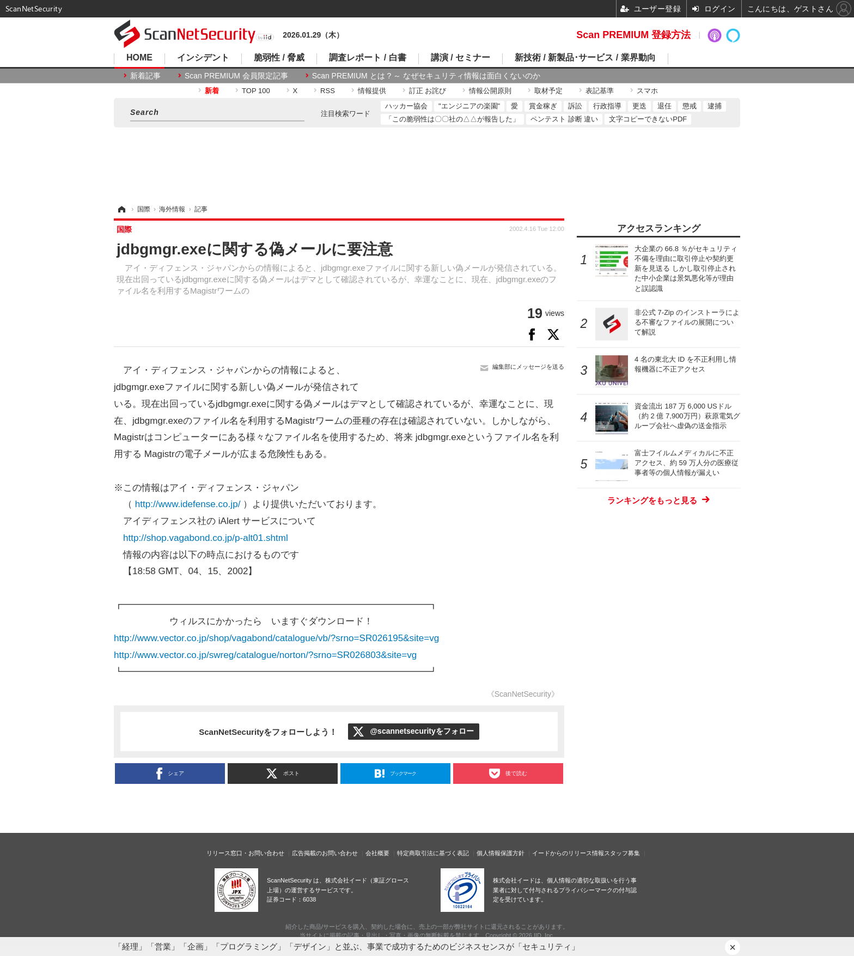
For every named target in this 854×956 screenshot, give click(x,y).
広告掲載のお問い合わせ (325, 853)
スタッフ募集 (622, 853)
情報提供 (372, 91)
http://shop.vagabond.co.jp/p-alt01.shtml (205, 538)
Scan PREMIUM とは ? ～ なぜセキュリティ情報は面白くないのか (426, 75)
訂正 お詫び (428, 91)
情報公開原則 (490, 91)
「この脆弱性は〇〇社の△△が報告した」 (452, 119)
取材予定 (548, 91)
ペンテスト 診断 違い (564, 119)
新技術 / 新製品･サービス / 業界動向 (585, 57)
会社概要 (377, 853)
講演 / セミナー (460, 57)
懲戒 (689, 106)
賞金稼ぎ (543, 106)
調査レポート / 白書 (367, 57)
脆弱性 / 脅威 (279, 57)
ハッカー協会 (406, 106)
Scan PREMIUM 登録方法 (633, 34)
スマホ (647, 91)
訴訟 (575, 106)
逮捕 (714, 106)
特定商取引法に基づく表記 (433, 853)
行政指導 (607, 106)
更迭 (639, 106)
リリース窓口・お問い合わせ (245, 853)
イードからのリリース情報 (568, 853)
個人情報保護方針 (500, 853)
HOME (139, 57)
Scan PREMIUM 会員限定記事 (236, 75)
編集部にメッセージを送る (528, 366)
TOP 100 (256, 91)
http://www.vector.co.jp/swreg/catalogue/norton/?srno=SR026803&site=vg (265, 655)
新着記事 (145, 75)
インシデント (203, 57)
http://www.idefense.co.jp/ (188, 504)
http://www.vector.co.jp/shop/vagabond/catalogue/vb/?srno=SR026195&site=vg (276, 638)
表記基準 (599, 91)
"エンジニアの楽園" (469, 106)
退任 (664, 106)
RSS (327, 91)
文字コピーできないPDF (648, 119)
